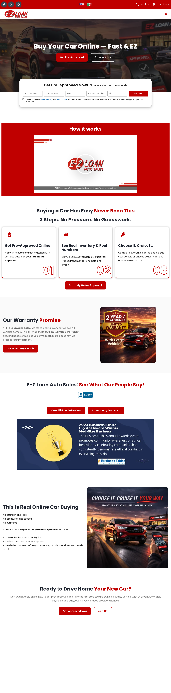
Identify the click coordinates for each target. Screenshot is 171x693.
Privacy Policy (46, 99)
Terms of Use (61, 99)
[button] (85, 164)
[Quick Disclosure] (23, 99)
